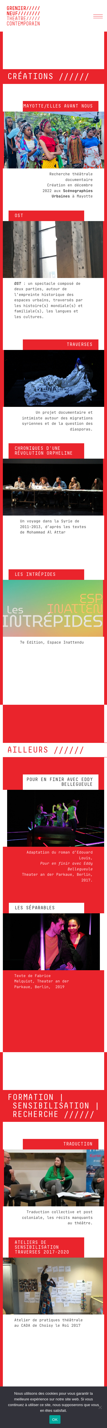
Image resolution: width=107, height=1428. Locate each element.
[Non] (100, 1407)
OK (55, 1419)
